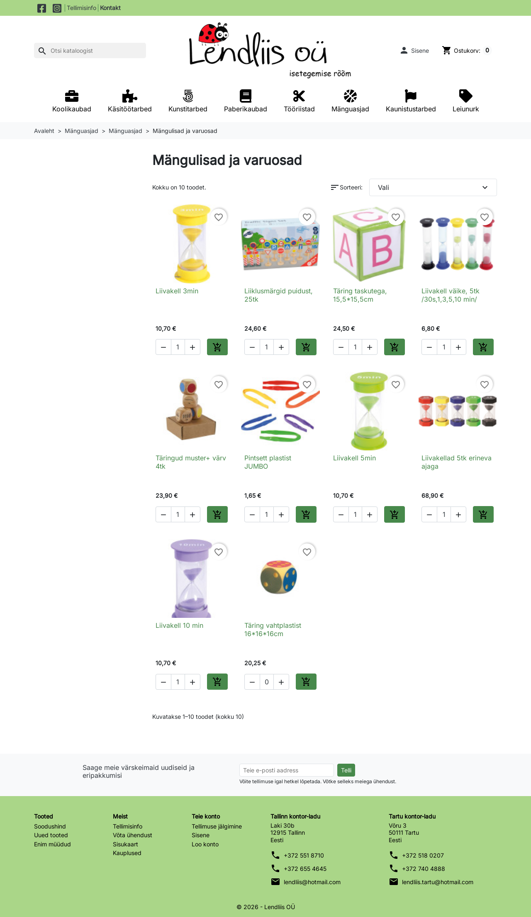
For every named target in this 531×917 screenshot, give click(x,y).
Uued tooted (51, 834)
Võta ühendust (132, 834)
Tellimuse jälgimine (217, 826)
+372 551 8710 (304, 855)
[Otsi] (90, 51)
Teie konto (206, 816)
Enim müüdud (52, 844)
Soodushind (50, 826)
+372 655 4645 (305, 868)
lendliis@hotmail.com (312, 881)
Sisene (200, 834)
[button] (414, 50)
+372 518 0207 (423, 855)
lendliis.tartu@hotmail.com (437, 881)
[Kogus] (178, 347)
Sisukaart (125, 844)
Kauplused (127, 852)
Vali (434, 187)
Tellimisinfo (81, 7)
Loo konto (205, 844)
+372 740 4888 (423, 868)
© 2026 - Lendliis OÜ (265, 906)
